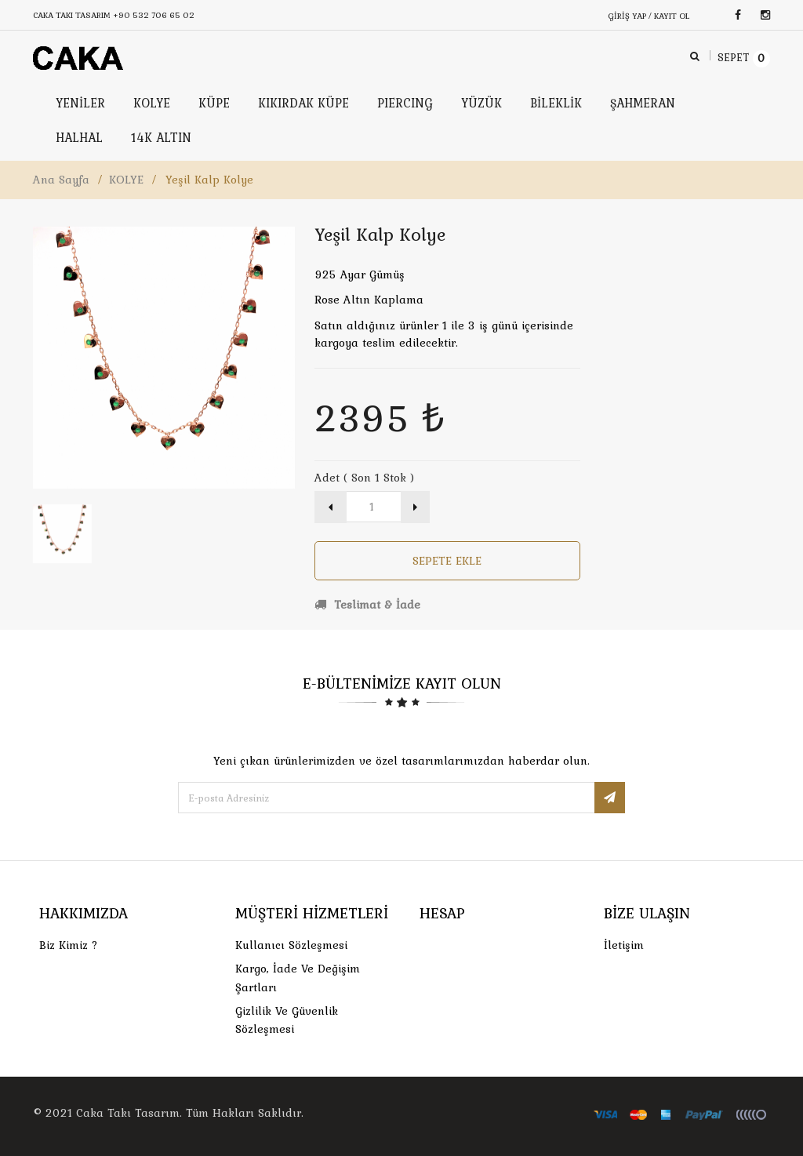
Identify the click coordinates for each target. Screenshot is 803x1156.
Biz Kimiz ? (68, 945)
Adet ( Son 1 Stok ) (364, 477)
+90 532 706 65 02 (153, 15)
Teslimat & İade (367, 604)
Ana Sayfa (61, 179)
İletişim (624, 945)
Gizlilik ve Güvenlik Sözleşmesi (286, 1020)
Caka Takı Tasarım (128, 1112)
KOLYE (126, 179)
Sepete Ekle (446, 560)
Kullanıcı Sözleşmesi (291, 945)
